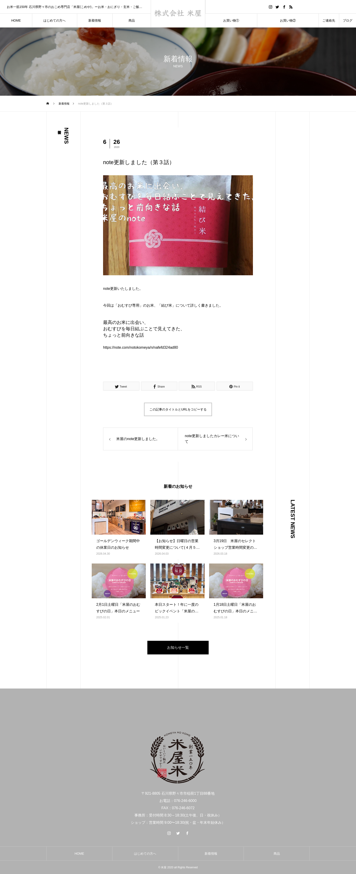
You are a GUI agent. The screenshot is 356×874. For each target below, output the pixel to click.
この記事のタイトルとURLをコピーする (178, 409)
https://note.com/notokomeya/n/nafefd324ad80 (140, 347)
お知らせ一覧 (178, 647)
